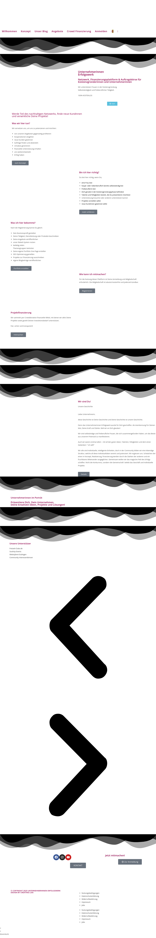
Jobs (83, 905)
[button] (78, 628)
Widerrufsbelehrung (89, 899)
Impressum (86, 902)
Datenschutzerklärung (90, 896)
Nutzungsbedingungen (90, 893)
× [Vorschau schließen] (0, 928)
